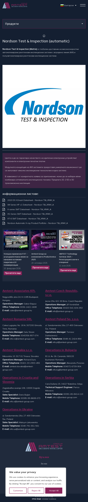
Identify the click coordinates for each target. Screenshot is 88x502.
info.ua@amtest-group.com (22, 429)
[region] (36, 482)
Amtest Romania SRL (17, 319)
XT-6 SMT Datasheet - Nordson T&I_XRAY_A (27, 218)
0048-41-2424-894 (72, 339)
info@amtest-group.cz (63, 311)
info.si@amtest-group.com (22, 401)
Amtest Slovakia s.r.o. (17, 350)
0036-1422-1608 (28, 307)
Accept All (53, 490)
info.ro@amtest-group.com (22, 339)
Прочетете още (13, 273)
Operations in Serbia (59, 377)
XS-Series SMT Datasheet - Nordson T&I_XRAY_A (30, 214)
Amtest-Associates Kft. (18, 290)
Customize (18, 490)
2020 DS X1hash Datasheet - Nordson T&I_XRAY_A (30, 200)
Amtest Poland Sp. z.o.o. (62, 319)
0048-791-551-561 (30, 426)
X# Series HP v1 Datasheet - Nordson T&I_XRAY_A (30, 204)
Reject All (36, 490)
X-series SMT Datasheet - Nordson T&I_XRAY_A (29, 209)
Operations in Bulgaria (61, 350)
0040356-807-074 (29, 335)
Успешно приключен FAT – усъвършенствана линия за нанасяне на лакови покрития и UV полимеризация (16, 259)
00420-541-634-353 (73, 308)
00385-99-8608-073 (30, 398)
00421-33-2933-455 (30, 363)
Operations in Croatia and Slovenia (20, 379)
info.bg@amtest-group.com (65, 369)
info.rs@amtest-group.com (65, 397)
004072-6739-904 (72, 366)
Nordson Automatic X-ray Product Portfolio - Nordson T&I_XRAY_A (37, 223)
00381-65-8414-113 (73, 394)
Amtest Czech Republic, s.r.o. (61, 293)
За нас (44, 463)
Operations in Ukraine (17, 409)
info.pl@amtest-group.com (65, 342)
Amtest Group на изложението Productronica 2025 (43, 256)
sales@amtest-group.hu (21, 310)
